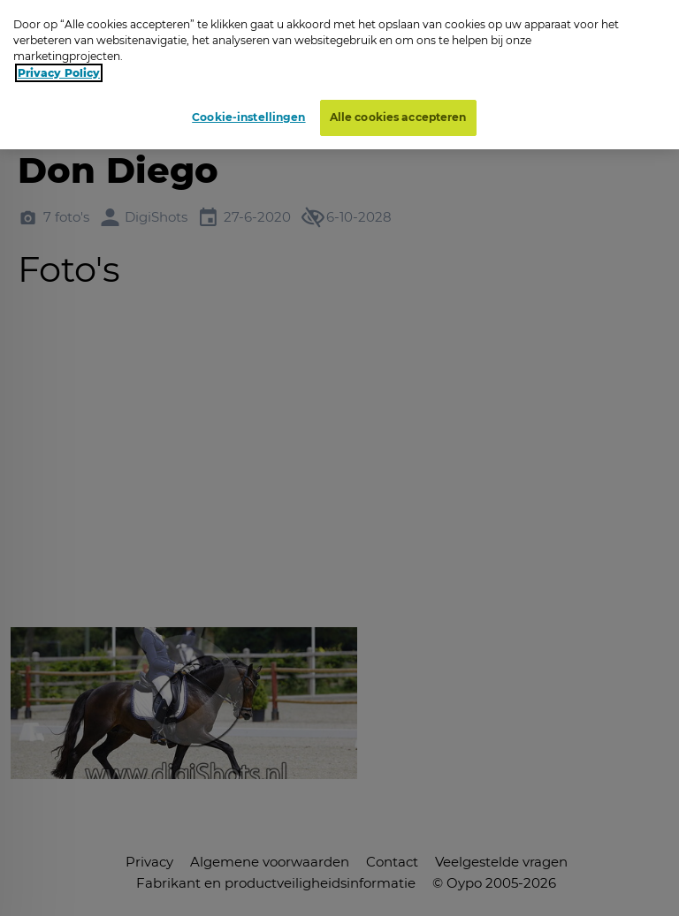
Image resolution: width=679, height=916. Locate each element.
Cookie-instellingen (248, 117)
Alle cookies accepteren (398, 117)
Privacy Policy (59, 72)
